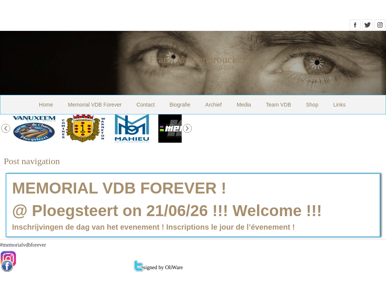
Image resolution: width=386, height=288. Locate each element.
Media (244, 105)
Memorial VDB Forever (94, 105)
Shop (312, 105)
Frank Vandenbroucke (195, 59)
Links (339, 105)
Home (46, 105)
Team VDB (278, 105)
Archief (213, 105)
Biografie (180, 105)
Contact (145, 105)
